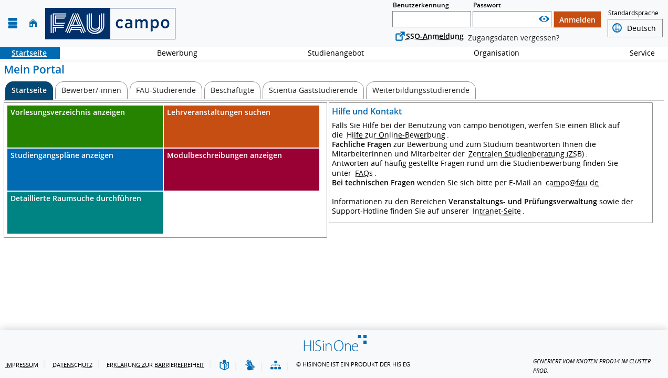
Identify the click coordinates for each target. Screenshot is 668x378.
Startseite (23, 53)
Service (636, 53)
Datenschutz (72, 365)
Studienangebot (330, 53)
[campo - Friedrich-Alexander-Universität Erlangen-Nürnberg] (110, 23)
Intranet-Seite (497, 211)
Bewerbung (171, 53)
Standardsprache (633, 13)
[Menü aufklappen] (12, 23)
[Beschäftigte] (232, 90)
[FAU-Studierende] (166, 90)
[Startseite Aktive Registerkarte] (29, 90)
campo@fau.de (572, 182)
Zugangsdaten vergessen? (513, 38)
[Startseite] (33, 23)
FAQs (364, 173)
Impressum (21, 365)
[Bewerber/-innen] (91, 90)
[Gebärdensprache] (250, 366)
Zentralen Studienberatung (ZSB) (526, 154)
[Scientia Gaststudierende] (313, 90)
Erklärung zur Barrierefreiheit (155, 365)
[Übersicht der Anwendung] (276, 366)
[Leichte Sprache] (224, 366)
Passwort (487, 5)
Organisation (490, 53)
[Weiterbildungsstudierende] (421, 90)
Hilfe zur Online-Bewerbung (396, 135)
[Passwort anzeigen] (544, 19)
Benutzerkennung (421, 5)
